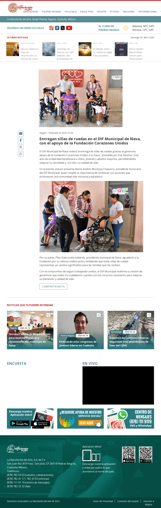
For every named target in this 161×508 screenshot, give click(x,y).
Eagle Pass (86, 11)
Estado (114, 11)
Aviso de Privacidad (103, 501)
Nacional (129, 11)
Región (101, 11)
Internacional (147, 11)
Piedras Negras (51, 11)
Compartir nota (53, 286)
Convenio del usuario (128, 501)
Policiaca (70, 11)
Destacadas (30, 11)
